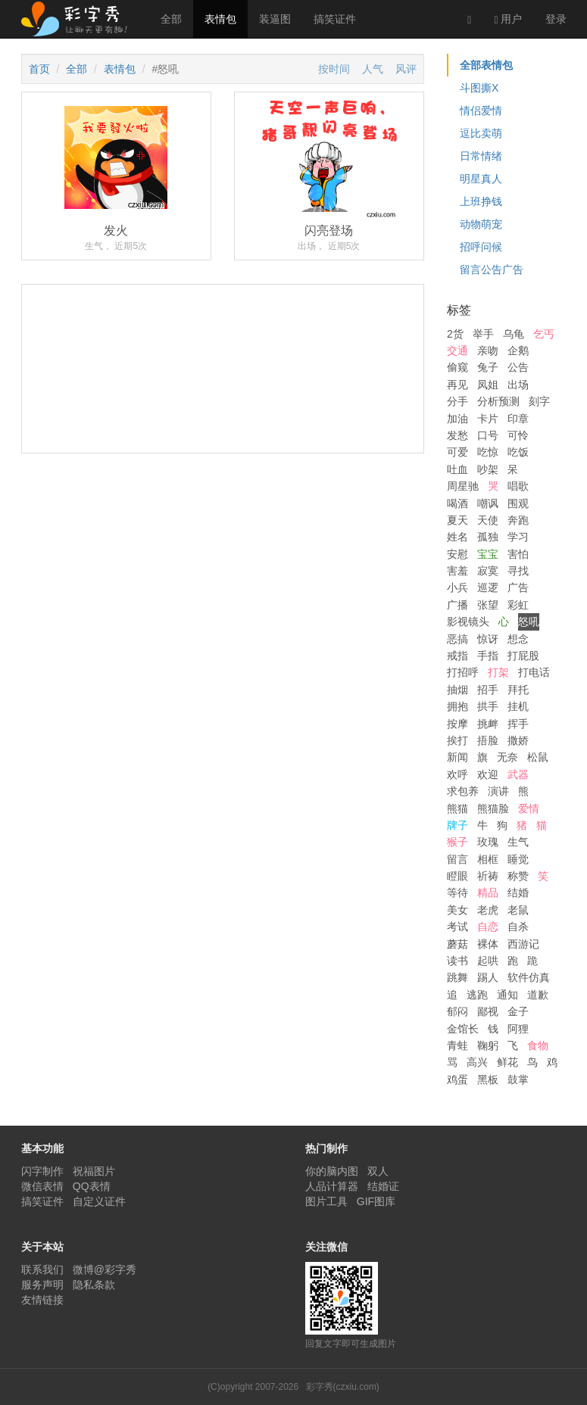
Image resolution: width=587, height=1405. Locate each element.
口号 (487, 435)
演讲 (498, 791)
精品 (487, 892)
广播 (457, 605)
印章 (518, 419)
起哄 (487, 961)
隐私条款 (94, 1285)
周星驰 (463, 486)
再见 (457, 385)
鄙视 (487, 1011)
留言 (457, 859)
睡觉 (518, 859)
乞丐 (543, 334)
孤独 (487, 537)
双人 (378, 1171)
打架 (498, 672)
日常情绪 (481, 156)
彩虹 (518, 605)
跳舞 (457, 977)
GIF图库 (376, 1201)
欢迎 (487, 774)
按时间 (334, 69)
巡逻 (487, 587)
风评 (406, 69)
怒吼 (528, 621)
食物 (537, 1045)
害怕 (518, 554)
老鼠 (518, 910)
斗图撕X (479, 88)
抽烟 (457, 690)
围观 (518, 503)
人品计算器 (331, 1186)
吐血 (457, 469)
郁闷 (457, 1011)
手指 (487, 656)
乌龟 (513, 334)
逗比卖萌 (481, 133)
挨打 (457, 740)
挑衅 (487, 724)
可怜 (518, 435)
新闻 (457, 757)
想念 (518, 639)
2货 (455, 334)
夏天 (457, 520)
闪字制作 (42, 1171)
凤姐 (487, 385)
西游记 (523, 944)
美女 (457, 910)
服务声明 (42, 1285)
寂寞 (487, 571)
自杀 (518, 927)
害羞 (457, 571)
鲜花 (507, 1062)
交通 (457, 350)
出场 (518, 385)
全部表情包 (486, 65)
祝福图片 (94, 1171)
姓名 (457, 537)
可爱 (457, 452)
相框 (487, 859)
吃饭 (518, 452)
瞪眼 (457, 876)
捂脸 (487, 740)
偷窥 (457, 367)
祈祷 (487, 876)
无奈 (507, 757)
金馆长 (463, 1029)
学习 (518, 537)
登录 (556, 19)
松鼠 (537, 757)
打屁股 (523, 656)
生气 (518, 842)
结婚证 (383, 1186)
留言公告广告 (491, 269)
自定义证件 (99, 1201)
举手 (483, 334)
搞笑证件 (335, 19)
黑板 (487, 1079)
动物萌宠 (481, 224)
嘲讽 (487, 503)
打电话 (534, 672)
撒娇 (518, 740)
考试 (457, 927)
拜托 (518, 690)
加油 (457, 419)
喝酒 (457, 503)
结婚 (518, 892)
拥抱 (457, 706)
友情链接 (42, 1300)
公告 (518, 367)
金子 (518, 1011)
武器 (518, 774)
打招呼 (463, 672)
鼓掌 (518, 1079)
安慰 (457, 554)
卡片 (487, 419)
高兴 (477, 1062)
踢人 (487, 977)
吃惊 (487, 452)
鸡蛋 (457, 1079)
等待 (457, 892)
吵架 (487, 469)
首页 (39, 69)
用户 (508, 19)
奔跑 (518, 520)
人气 (372, 69)
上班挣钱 (481, 201)
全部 (171, 19)
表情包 (220, 19)
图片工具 (326, 1201)
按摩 (457, 724)
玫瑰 (487, 842)
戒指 (457, 656)
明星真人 (481, 179)
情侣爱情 (481, 110)
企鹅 (518, 350)
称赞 (518, 876)
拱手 (487, 706)
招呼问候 (481, 247)
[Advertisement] (223, 425)
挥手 (518, 724)
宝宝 (487, 554)
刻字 (539, 401)
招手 (487, 690)
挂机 (518, 706)
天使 (487, 520)
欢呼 (457, 774)
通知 (507, 995)
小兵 (457, 587)
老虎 (487, 910)
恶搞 (457, 639)
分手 (457, 401)
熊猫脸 (493, 808)
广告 (518, 587)
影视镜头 (468, 621)
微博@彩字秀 (104, 1269)
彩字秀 (79, 19)
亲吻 (487, 350)
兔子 (487, 367)
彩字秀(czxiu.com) (342, 1387)
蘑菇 (457, 944)
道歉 (537, 995)
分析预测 (498, 401)
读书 (457, 961)
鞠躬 (487, 1045)
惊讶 (487, 639)
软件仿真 (528, 977)
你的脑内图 (331, 1171)
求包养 (463, 791)
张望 (487, 605)
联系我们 (42, 1269)
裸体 (487, 944)
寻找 (518, 571)
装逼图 (275, 19)
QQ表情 (92, 1186)
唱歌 (518, 486)
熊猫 (457, 808)
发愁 (457, 435)
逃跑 (477, 995)
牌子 (457, 825)
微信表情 (42, 1186)
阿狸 (518, 1029)
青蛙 (457, 1045)
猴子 (457, 842)
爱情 (528, 808)
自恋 (487, 927)
